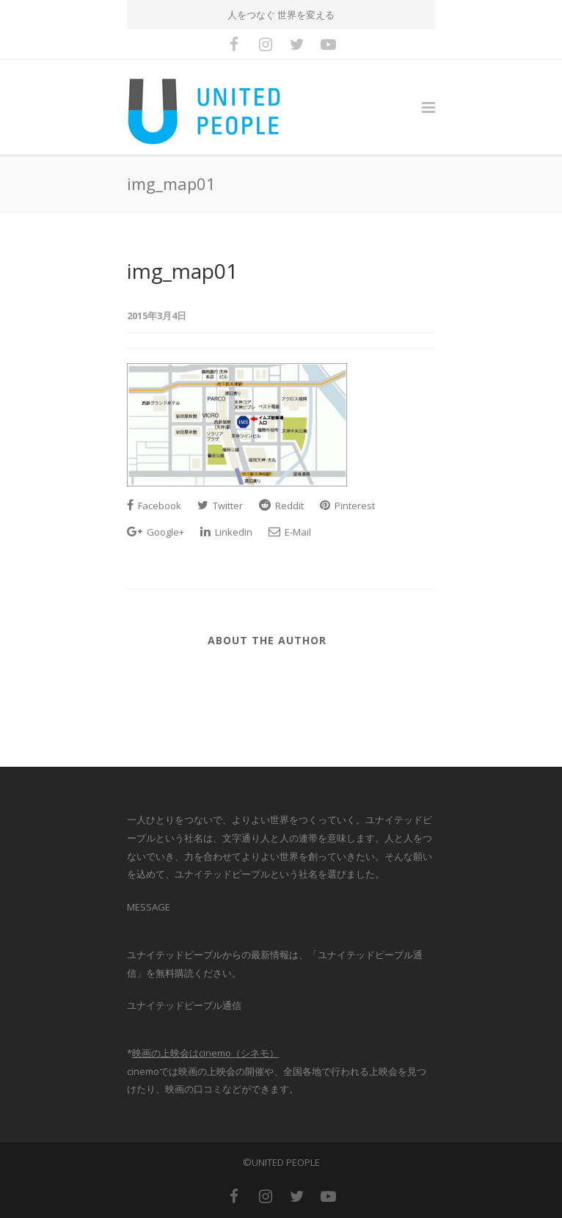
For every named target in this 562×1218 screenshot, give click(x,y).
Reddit (281, 505)
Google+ (155, 532)
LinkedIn (226, 532)
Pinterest (347, 505)
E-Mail (290, 532)
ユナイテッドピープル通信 (184, 1005)
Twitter (220, 505)
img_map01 (182, 271)
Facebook (154, 505)
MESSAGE (148, 907)
